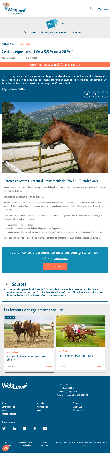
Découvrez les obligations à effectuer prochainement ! (56, 32)
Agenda (40, 403)
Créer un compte (55, 266)
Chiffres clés (42, 407)
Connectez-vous (61, 258)
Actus (4, 403)
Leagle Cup (77, 407)
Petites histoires (9, 414)
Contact (76, 403)
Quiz (39, 410)
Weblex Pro (78, 410)
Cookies (58, 442)
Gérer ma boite (8, 407)
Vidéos (4, 410)
